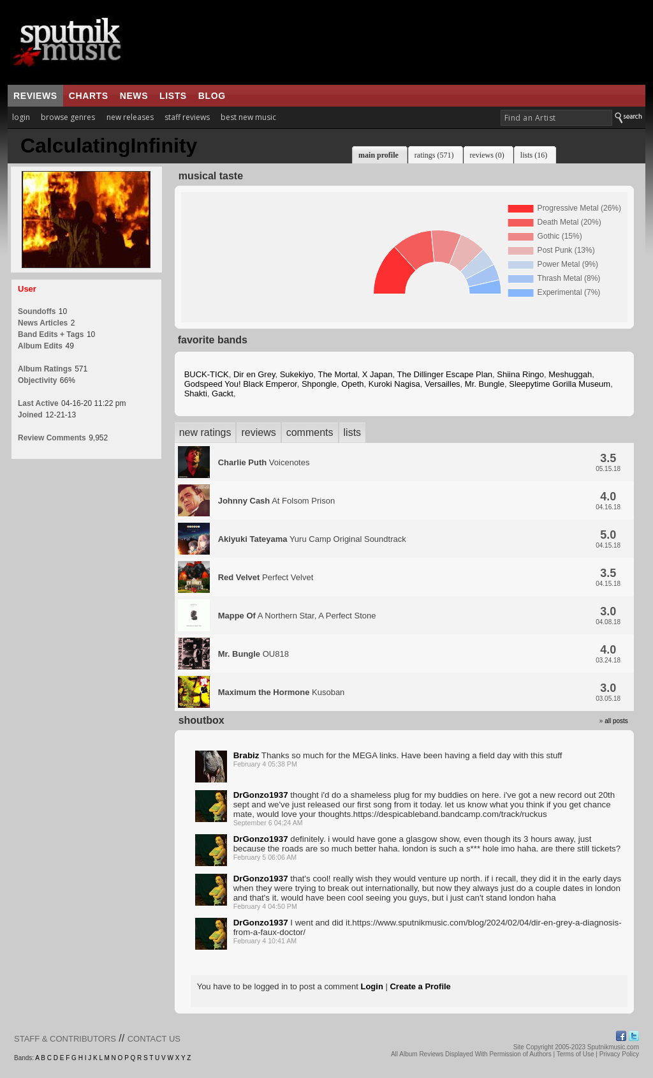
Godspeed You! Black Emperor (240, 384)
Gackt (222, 393)
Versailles (442, 384)
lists (173, 96)
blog (212, 96)
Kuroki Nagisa (394, 384)
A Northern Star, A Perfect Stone (297, 615)
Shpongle (319, 384)
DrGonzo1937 (260, 795)
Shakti (195, 393)
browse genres (68, 117)
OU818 (253, 654)
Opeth (352, 384)
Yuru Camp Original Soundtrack (312, 539)
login (21, 117)
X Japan (377, 374)
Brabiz (246, 755)
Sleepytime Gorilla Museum (559, 384)
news (134, 96)
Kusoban (281, 692)
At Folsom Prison (276, 500)
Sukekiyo (297, 374)
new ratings (205, 432)
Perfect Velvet (266, 577)
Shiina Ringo (520, 374)
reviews (35, 96)
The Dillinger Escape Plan (445, 374)
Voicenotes (264, 462)
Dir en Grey (254, 374)
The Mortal (337, 374)
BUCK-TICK (206, 374)
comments (310, 432)
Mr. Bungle (484, 384)
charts (88, 96)
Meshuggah (570, 374)
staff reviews (187, 117)
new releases (130, 117)
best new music (248, 117)
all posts (616, 720)
